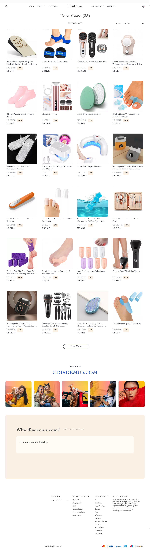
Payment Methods (79, 514)
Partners (97, 526)
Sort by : (118, 25)
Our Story (98, 505)
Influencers (98, 517)
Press (96, 514)
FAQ (74, 508)
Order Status (77, 517)
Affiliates (98, 520)
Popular (41, 6)
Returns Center (77, 511)
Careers (97, 511)
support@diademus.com (60, 502)
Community (99, 535)
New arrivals (98, 6)
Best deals (53, 6)
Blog (96, 502)
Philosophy (98, 532)
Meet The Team (100, 508)
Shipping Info (77, 505)
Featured (111, 6)
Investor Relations (101, 523)
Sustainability (99, 529)
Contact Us (76, 502)
